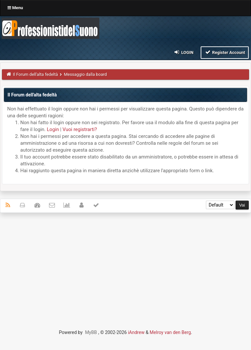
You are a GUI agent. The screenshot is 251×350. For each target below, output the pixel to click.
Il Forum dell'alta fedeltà (35, 74)
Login (183, 52)
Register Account (224, 52)
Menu (15, 7)
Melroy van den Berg (170, 332)
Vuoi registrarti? (79, 129)
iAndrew (136, 332)
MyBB (91, 332)
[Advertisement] (125, 265)
